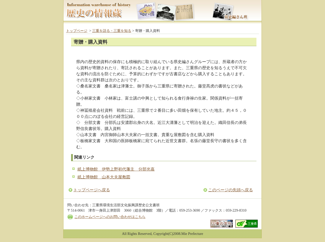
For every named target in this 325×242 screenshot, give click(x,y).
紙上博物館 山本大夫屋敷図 (103, 177)
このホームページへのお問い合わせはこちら (109, 217)
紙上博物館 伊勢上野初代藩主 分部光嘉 (116, 169)
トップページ (76, 31)
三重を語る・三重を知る (111, 31)
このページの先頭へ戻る (230, 190)
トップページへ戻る (91, 190)
